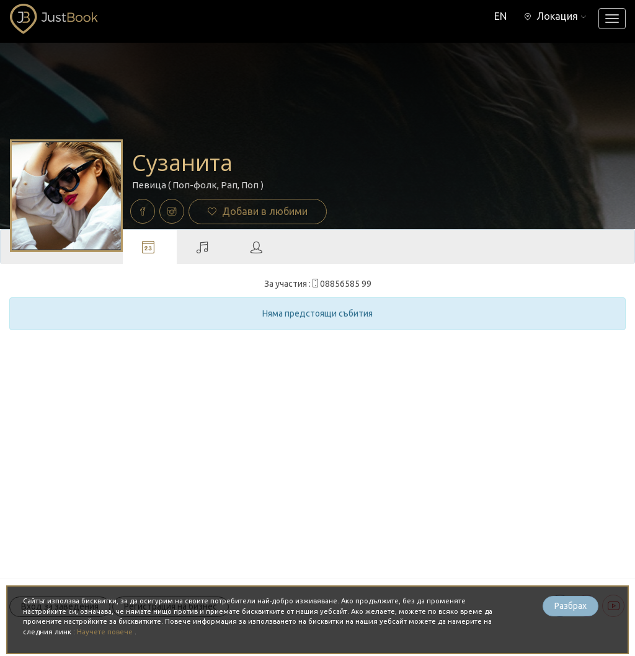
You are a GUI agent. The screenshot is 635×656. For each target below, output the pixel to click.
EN (500, 16)
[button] (555, 16)
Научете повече (106, 632)
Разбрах (570, 606)
